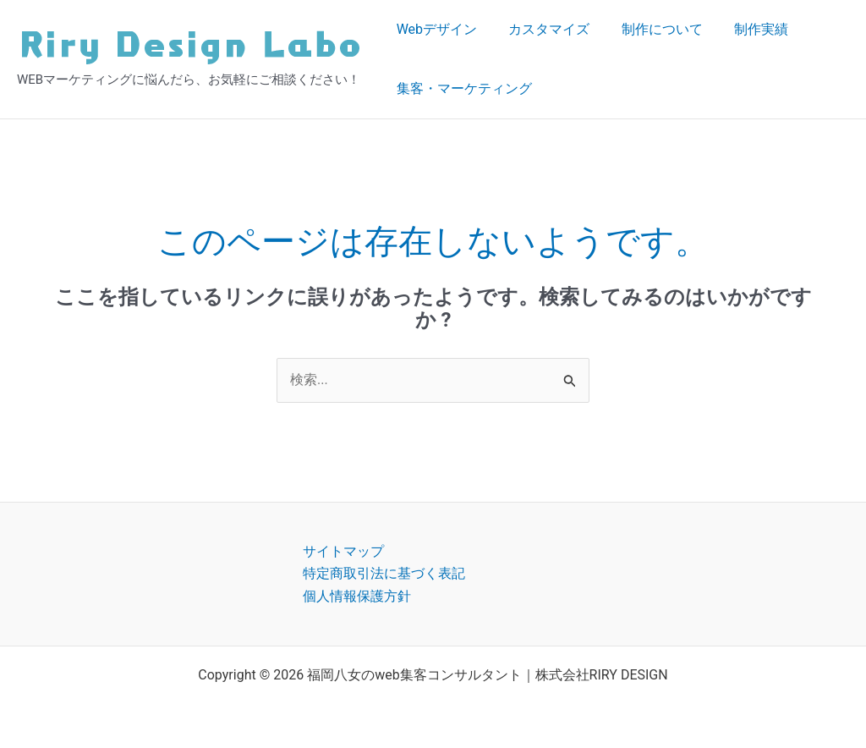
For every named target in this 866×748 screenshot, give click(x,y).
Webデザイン (434, 29)
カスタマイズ (542, 29)
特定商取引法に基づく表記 (384, 573)
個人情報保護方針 (357, 596)
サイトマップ (343, 551)
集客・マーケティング (461, 88)
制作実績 (745, 29)
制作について (650, 29)
